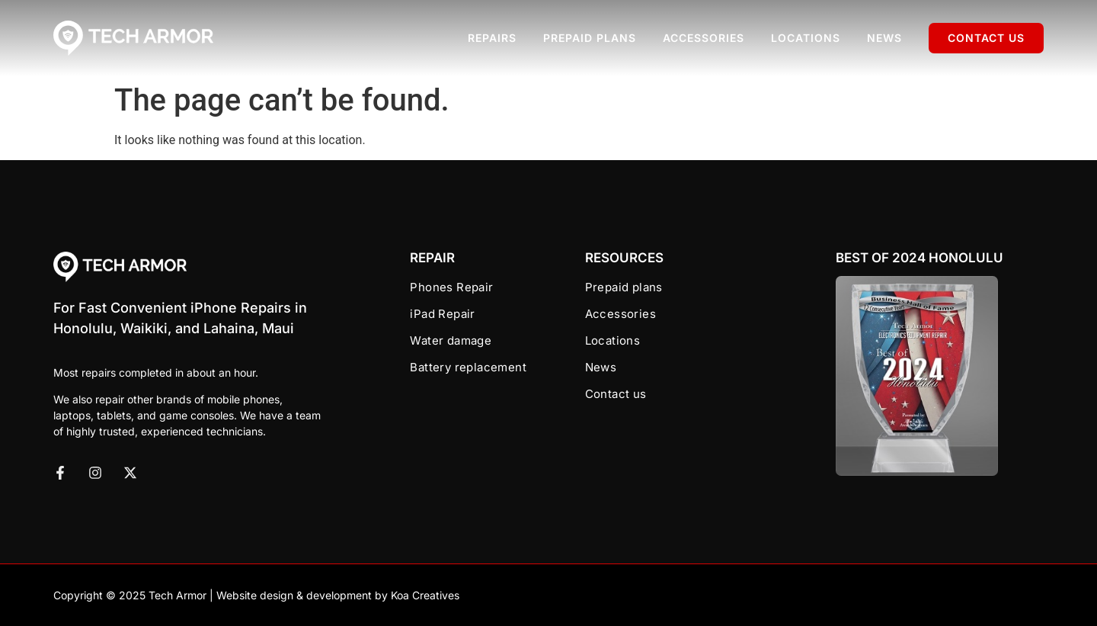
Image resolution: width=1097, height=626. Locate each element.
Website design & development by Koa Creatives (337, 595)
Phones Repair (451, 287)
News (884, 37)
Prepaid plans (589, 37)
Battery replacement (468, 367)
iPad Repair (442, 314)
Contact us (986, 37)
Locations (805, 37)
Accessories (703, 37)
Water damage (450, 340)
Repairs (492, 37)
